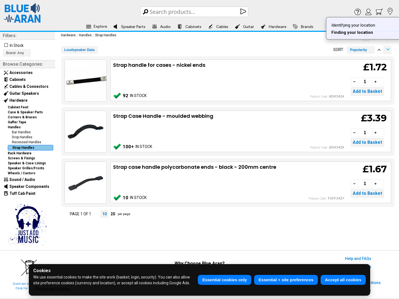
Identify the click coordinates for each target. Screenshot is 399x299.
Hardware (273, 26)
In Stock (17, 45)
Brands (303, 26)
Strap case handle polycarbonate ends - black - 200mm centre (194, 166)
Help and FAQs (358, 258)
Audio (161, 26)
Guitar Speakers (21, 93)
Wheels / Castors (21, 173)
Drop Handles (22, 137)
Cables (218, 26)
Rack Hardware (20, 153)
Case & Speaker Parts (25, 112)
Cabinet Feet (18, 107)
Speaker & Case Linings (27, 163)
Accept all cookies (343, 279)
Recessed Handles (26, 142)
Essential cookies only (224, 279)
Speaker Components (26, 186)
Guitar (244, 26)
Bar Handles (21, 132)
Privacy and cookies (52, 289)
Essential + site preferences (286, 279)
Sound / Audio (19, 179)
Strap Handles (23, 148)
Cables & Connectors (26, 86)
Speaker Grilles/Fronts (26, 168)
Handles (14, 127)
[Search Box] (195, 12)
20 (113, 214)
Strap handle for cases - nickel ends (159, 65)
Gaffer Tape (17, 122)
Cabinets (189, 26)
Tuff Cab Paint (19, 193)
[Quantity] (364, 82)
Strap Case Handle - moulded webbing (163, 116)
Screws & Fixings (21, 158)
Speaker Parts (129, 26)
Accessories (18, 72)
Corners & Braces (22, 117)
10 (104, 214)
